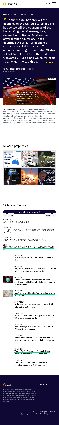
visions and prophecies (23, 15)
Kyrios (12, 4)
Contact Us (43, 384)
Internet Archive (9, 72)
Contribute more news (29, 212)
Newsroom (7, 15)
